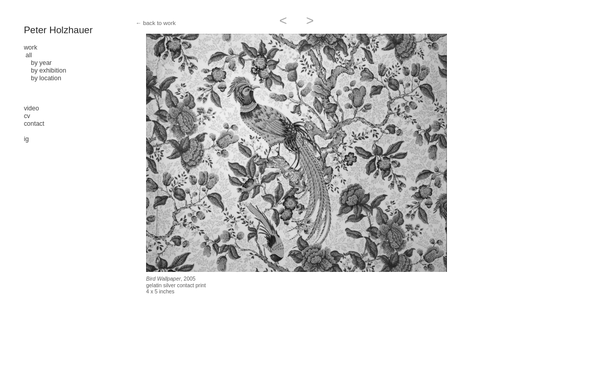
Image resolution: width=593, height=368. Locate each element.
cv (27, 116)
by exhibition (45, 70)
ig (26, 139)
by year (38, 62)
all (29, 55)
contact (34, 123)
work (30, 47)
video (31, 108)
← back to (148, 23)
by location (42, 78)
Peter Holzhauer (58, 30)
